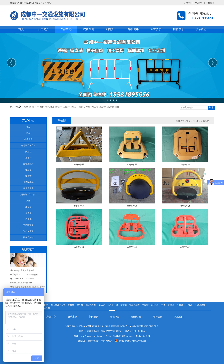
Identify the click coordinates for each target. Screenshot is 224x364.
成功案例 (72, 316)
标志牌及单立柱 (53, 107)
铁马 (25, 107)
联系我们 (199, 3)
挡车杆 (74, 107)
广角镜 (189, 305)
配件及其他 (44, 308)
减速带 (103, 107)
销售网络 (115, 316)
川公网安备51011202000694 (131, 341)
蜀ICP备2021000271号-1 (99, 341)
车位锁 (206, 121)
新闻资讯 (93, 316)
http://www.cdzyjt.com (91, 336)
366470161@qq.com (123, 336)
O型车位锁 (79, 247)
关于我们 (188, 3)
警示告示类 (134, 305)
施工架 (95, 107)
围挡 (31, 107)
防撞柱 (66, 107)
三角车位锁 (79, 164)
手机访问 (210, 3)
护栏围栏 (39, 107)
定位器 (171, 305)
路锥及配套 (85, 107)
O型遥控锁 (79, 206)
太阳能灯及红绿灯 (150, 305)
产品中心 (197, 121)
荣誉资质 (136, 316)
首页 (188, 121)
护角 (163, 305)
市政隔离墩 (200, 305)
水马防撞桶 (113, 107)
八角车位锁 (132, 164)
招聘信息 (157, 316)
